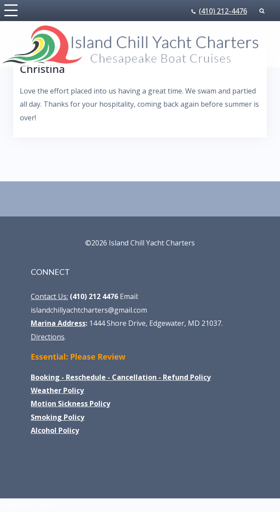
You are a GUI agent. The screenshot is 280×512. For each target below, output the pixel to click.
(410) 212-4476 (223, 11)
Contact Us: (49, 296)
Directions (48, 337)
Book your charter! (31, 505)
